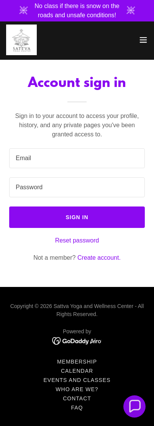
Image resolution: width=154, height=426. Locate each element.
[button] (143, 40)
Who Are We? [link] (77, 389)
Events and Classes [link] (76, 380)
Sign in (77, 217)
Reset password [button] (77, 240)
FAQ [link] (77, 408)
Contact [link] (77, 398)
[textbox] (77, 158)
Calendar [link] (77, 371)
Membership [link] (77, 362)
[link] (21, 40)
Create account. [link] (99, 257)
